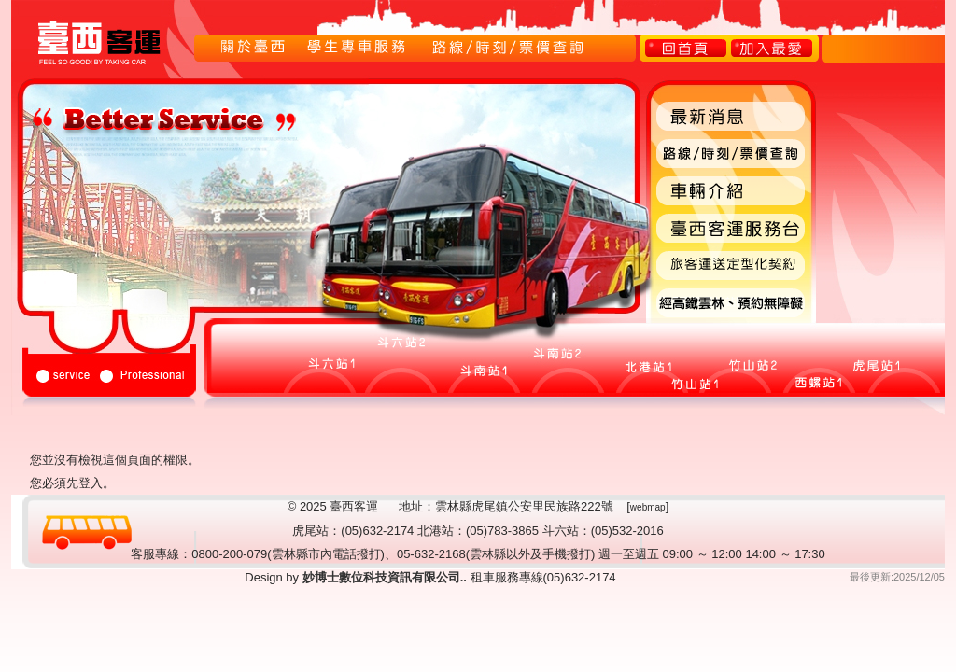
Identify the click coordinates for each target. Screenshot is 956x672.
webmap (648, 507)
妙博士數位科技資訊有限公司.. (383, 577)
